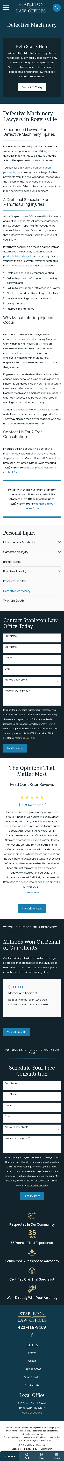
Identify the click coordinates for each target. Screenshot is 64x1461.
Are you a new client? (17, 679)
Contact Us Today (32, 87)
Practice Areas (32, 1369)
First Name (11, 636)
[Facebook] (32, 1335)
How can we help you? (17, 690)
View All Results (16, 1032)
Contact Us (32, 1385)
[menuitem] (30, 542)
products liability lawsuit (17, 256)
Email (7, 668)
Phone (8, 657)
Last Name (11, 646)
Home (32, 1352)
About (32, 1361)
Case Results (32, 1377)
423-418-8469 (32, 1327)
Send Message (15, 748)
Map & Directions (32, 1412)
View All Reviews (32, 908)
